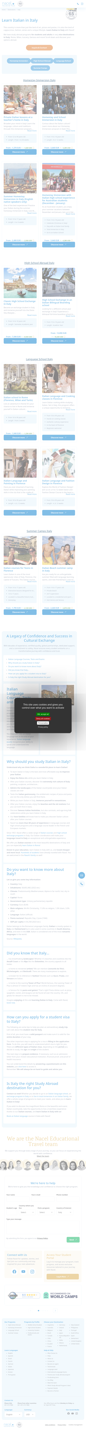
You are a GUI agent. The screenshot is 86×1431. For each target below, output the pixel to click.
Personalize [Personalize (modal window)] (43, 723)
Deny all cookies (43, 718)
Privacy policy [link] (43, 727)
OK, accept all (43, 714)
